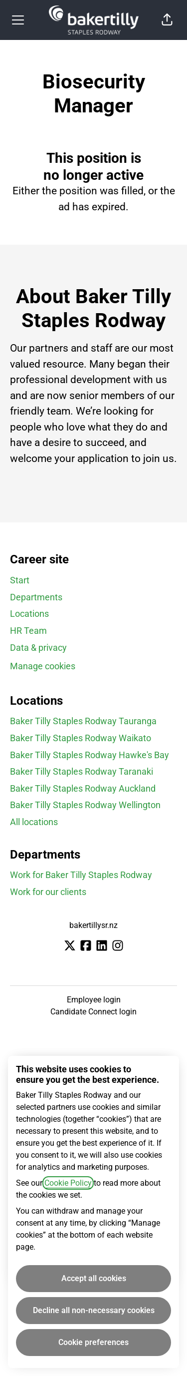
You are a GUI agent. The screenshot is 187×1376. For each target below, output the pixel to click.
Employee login (94, 999)
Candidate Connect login (93, 1011)
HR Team (28, 630)
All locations (34, 822)
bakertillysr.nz (93, 925)
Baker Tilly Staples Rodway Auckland (83, 788)
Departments (36, 597)
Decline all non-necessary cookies (94, 1310)
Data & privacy (38, 647)
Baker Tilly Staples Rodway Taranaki (81, 771)
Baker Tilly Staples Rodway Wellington (85, 805)
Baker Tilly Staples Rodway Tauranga (83, 721)
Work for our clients (48, 892)
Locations (29, 613)
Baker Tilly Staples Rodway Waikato (80, 738)
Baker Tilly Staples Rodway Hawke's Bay (89, 755)
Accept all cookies (93, 1278)
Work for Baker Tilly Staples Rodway (81, 875)
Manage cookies (42, 666)
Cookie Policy (68, 1183)
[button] (167, 20)
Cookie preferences (93, 1342)
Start (19, 580)
